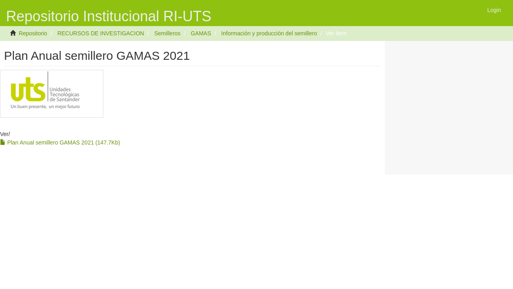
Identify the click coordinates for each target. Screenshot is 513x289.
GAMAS (201, 33)
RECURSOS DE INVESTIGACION (100, 33)
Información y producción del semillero (269, 33)
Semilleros (167, 33)
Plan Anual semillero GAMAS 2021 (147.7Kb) (60, 142)
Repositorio (33, 33)
